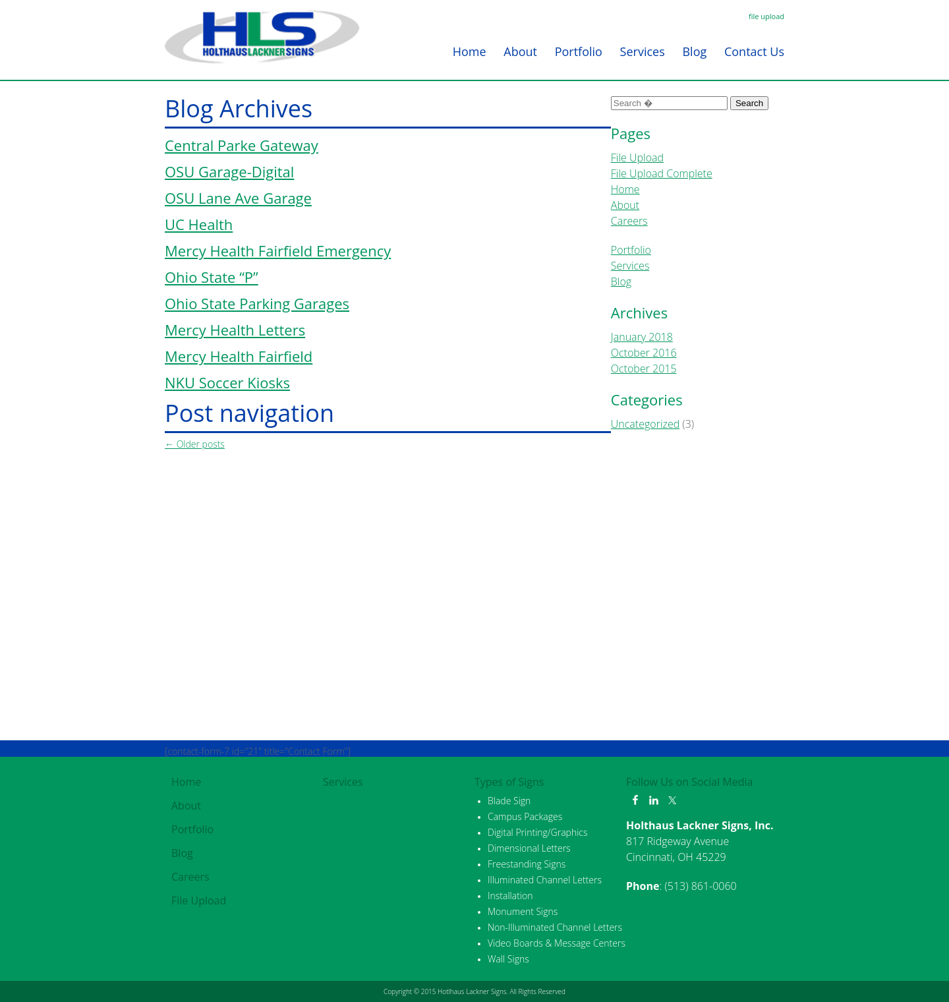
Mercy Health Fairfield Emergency (278, 250)
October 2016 (644, 352)
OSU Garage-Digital (229, 171)
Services (642, 51)
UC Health (199, 224)
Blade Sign (509, 800)
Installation (510, 895)
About (520, 51)
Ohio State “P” (211, 277)
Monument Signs (523, 911)
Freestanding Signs (526, 864)
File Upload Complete (661, 173)
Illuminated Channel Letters (545, 879)
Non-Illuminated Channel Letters (555, 927)
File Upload (637, 157)
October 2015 (644, 368)
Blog (694, 51)
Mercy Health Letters (235, 329)
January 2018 (642, 337)
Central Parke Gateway (241, 145)
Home (469, 51)
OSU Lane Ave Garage (238, 198)
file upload (766, 16)
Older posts (195, 444)
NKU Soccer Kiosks (227, 382)
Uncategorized (645, 424)
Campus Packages (525, 816)
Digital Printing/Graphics (538, 832)
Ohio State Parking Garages (257, 303)
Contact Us (754, 51)
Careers (629, 221)
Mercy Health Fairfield (238, 356)
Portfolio (578, 51)
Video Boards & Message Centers (556, 943)
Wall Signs (508, 959)
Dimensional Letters (529, 848)
